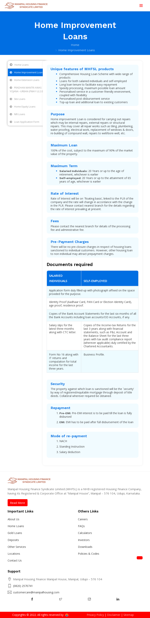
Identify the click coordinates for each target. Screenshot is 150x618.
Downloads (85, 547)
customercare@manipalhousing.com (36, 592)
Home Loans (21, 64)
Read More (17, 503)
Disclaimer (113, 615)
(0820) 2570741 (23, 586)
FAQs (81, 526)
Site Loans (17, 99)
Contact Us (15, 560)
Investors (84, 540)
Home (75, 45)
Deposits (13, 540)
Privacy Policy (95, 615)
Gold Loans (15, 533)
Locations (14, 553)
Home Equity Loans (22, 106)
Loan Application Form (24, 122)
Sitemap (128, 615)
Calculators (85, 533)
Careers (83, 519)
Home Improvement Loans (27, 72)
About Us (13, 519)
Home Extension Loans (24, 80)
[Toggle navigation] (141, 6)
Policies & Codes (88, 553)
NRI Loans (17, 114)
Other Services (17, 547)
